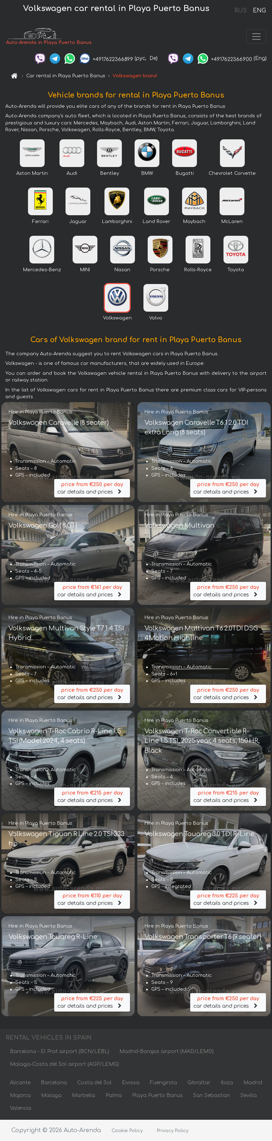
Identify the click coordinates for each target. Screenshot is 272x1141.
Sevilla (248, 1095)
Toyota (235, 270)
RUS (240, 10)
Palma (114, 1095)
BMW (147, 173)
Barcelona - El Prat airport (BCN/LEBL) (59, 1051)
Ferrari (40, 221)
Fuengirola (163, 1082)
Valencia (20, 1108)
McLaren (232, 221)
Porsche (160, 270)
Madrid (252, 1082)
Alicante (20, 1082)
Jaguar (78, 221)
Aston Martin (32, 173)
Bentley (109, 173)
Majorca (20, 1095)
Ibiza (227, 1082)
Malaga (51, 1095)
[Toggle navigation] (256, 37)
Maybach (194, 221)
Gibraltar (198, 1082)
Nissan (122, 270)
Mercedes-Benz (42, 270)
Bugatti (185, 173)
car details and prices (92, 488)
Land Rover (156, 221)
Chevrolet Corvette (232, 173)
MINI (85, 270)
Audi (72, 173)
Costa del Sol (94, 1082)
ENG (259, 10)
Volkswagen (117, 318)
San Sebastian (211, 1095)
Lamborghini (117, 221)
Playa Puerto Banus (157, 1095)
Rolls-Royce (198, 270)
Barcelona (54, 1082)
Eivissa (131, 1082)
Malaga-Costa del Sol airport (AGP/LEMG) (64, 1064)
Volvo (155, 318)
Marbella (83, 1095)
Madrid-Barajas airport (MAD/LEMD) (166, 1051)
